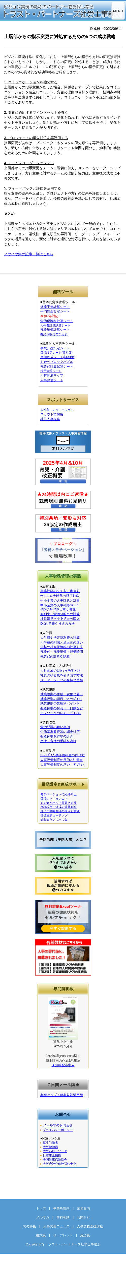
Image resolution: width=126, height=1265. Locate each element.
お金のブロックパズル (56, 362)
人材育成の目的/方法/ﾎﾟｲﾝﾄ (60, 670)
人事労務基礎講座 (90, 1226)
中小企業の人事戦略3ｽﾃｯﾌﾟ (60, 605)
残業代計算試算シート (56, 366)
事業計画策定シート (55, 348)
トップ (41, 1208)
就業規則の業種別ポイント (60, 703)
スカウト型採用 (51, 414)
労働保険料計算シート (56, 321)
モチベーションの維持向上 (58, 794)
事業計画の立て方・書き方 (60, 591)
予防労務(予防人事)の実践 (58, 609)
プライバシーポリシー (58, 1130)
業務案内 (83, 1208)
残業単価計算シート (55, 330)
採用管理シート (50, 371)
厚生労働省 (50, 1143)
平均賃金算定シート (55, 311)
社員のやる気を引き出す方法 (61, 675)
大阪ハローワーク (55, 1151)
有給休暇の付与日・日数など (61, 708)
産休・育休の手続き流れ (58, 741)
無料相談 (63, 1217)
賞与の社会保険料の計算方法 (61, 647)
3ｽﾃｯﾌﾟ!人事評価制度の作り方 (62, 755)
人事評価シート (51, 380)
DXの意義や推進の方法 (57, 623)
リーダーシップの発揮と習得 (61, 680)
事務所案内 (61, 1208)
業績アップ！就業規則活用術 (61, 1095)
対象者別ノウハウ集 (54, 819)
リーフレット (63, 1235)
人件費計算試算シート (55, 325)
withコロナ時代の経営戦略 (59, 596)
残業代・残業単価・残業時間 (61, 652)
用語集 (85, 1235)
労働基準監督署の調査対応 (60, 732)
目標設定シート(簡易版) (56, 352)
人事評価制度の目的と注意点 (61, 760)
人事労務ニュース (56, 1226)
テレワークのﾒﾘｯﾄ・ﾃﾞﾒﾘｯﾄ (60, 713)
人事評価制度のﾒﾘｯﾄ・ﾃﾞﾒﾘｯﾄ (62, 765)
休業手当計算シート (55, 307)
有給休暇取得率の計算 (56, 736)
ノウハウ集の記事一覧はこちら (28, 254)
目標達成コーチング (54, 815)
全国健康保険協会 (55, 1159)
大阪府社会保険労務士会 (59, 1164)
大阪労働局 (50, 1147)
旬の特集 (29, 1226)
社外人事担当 (50, 419)
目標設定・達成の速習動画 (58, 807)
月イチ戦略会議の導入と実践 (60, 811)
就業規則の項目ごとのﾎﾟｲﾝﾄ (61, 699)
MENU (118, 11)
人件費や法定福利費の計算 (60, 638)
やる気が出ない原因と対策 (58, 803)
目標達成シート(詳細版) (57, 357)
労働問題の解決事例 (55, 727)
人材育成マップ (51, 375)
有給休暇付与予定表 (54, 334)
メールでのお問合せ (58, 1125)
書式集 (41, 1235)
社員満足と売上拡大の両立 (60, 619)
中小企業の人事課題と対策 (60, 600)
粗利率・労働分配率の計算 (60, 614)
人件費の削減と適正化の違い (61, 642)
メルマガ (42, 1217)
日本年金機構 (52, 1155)
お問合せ (83, 1217)
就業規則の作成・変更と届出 (61, 694)
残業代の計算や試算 (55, 656)
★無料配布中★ (63, 1065)
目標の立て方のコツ (54, 798)
